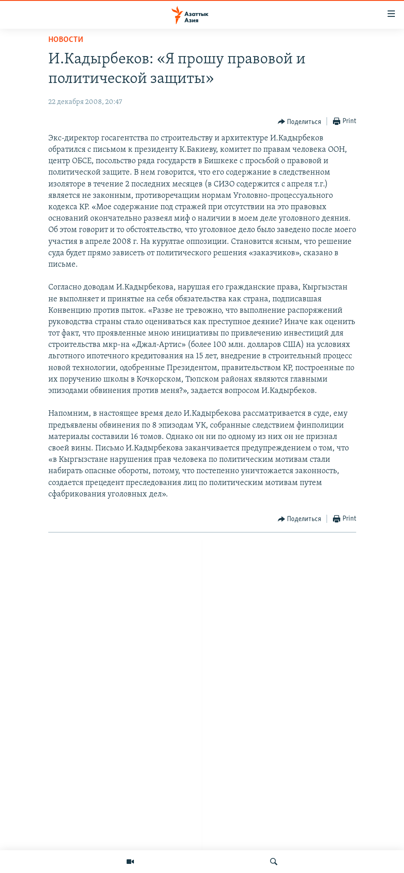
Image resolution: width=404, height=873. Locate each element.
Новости (65, 40)
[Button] (300, 122)
